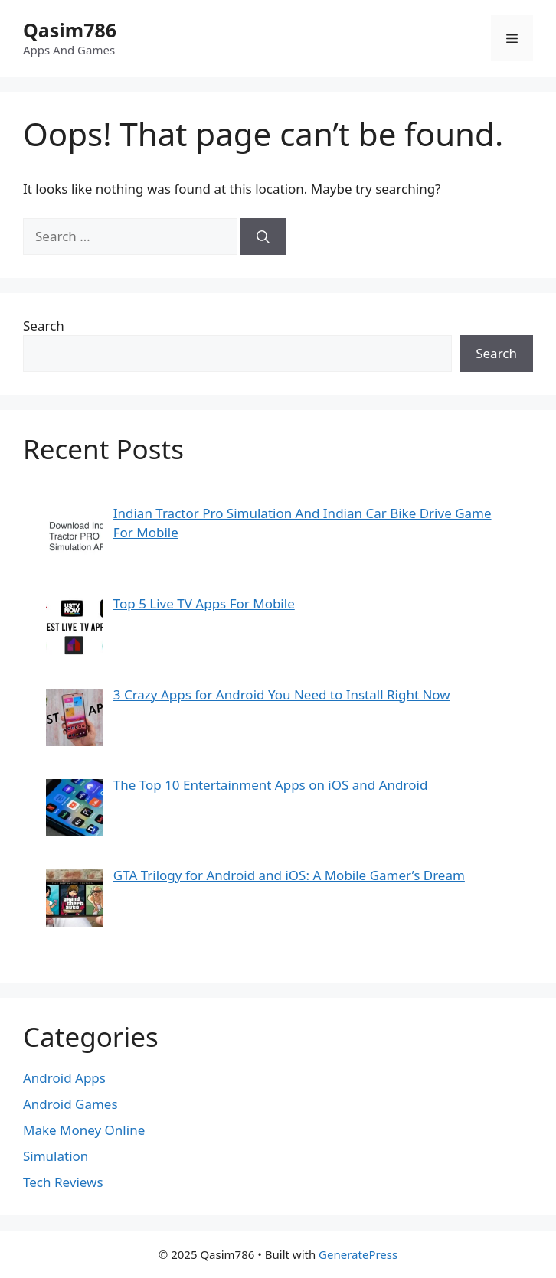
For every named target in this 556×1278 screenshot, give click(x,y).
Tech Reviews (63, 1182)
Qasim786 (69, 30)
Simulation (55, 1156)
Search (43, 325)
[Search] (263, 236)
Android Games (70, 1104)
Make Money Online (84, 1130)
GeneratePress (358, 1254)
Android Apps (64, 1078)
